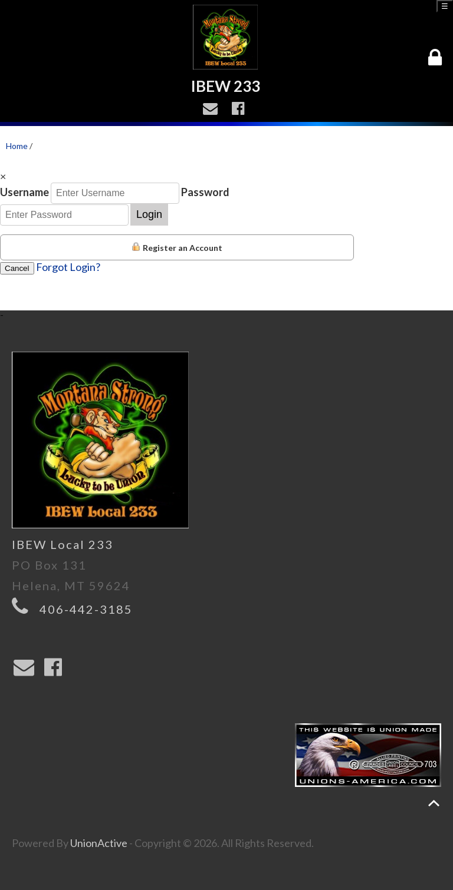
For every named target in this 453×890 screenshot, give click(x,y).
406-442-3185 (86, 609)
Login (149, 214)
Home (17, 146)
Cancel (17, 268)
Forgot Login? (68, 266)
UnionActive (98, 842)
